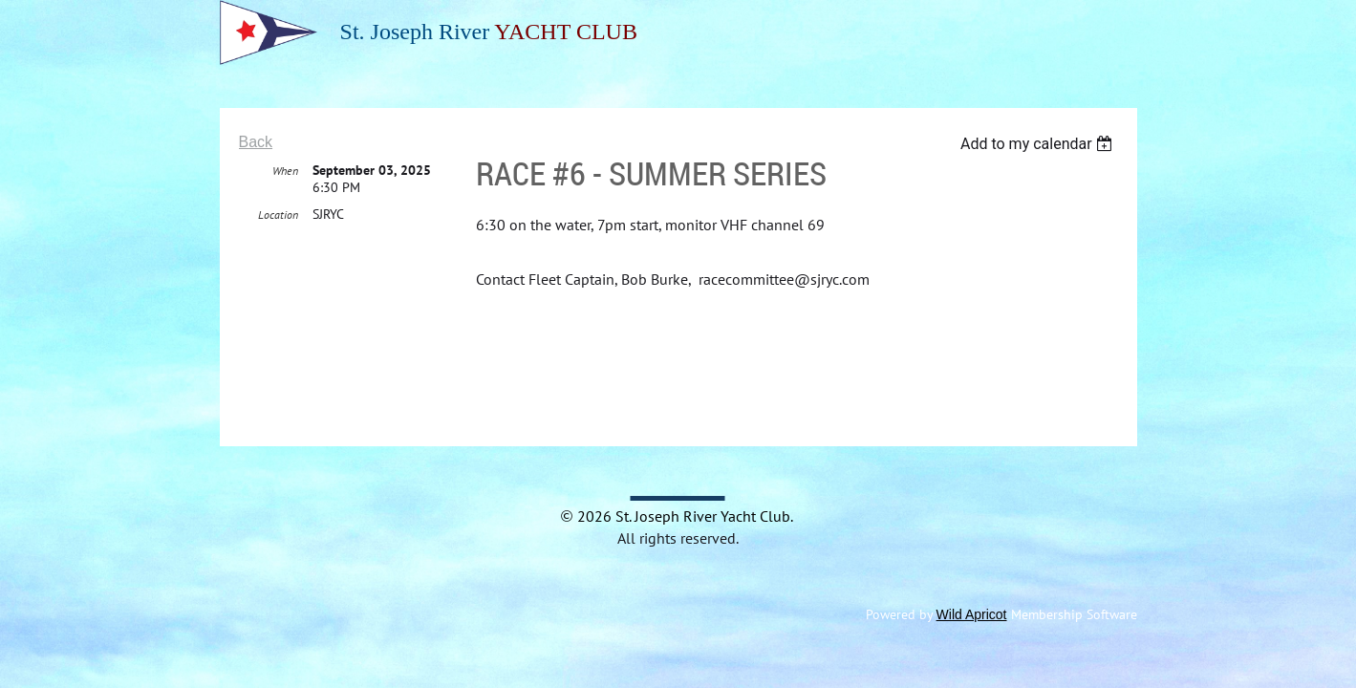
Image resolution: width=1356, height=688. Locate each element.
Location (278, 215)
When (285, 171)
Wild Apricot (971, 614)
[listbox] (1039, 144)
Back (256, 142)
